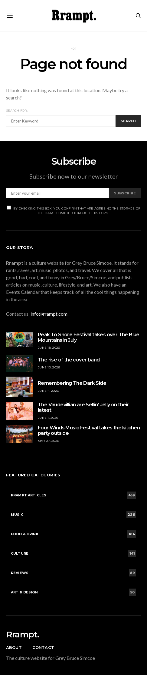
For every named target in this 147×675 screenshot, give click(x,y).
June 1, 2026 (48, 418)
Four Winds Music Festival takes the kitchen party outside (89, 430)
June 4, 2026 (48, 391)
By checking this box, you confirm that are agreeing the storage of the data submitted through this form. (73, 210)
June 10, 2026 (49, 367)
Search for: (17, 110)
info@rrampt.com (49, 314)
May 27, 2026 (48, 441)
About (14, 647)
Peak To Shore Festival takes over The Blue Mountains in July (88, 337)
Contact (43, 647)
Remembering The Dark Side (72, 383)
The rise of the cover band (69, 360)
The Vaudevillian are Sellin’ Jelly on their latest (83, 407)
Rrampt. (22, 634)
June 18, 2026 (49, 348)
